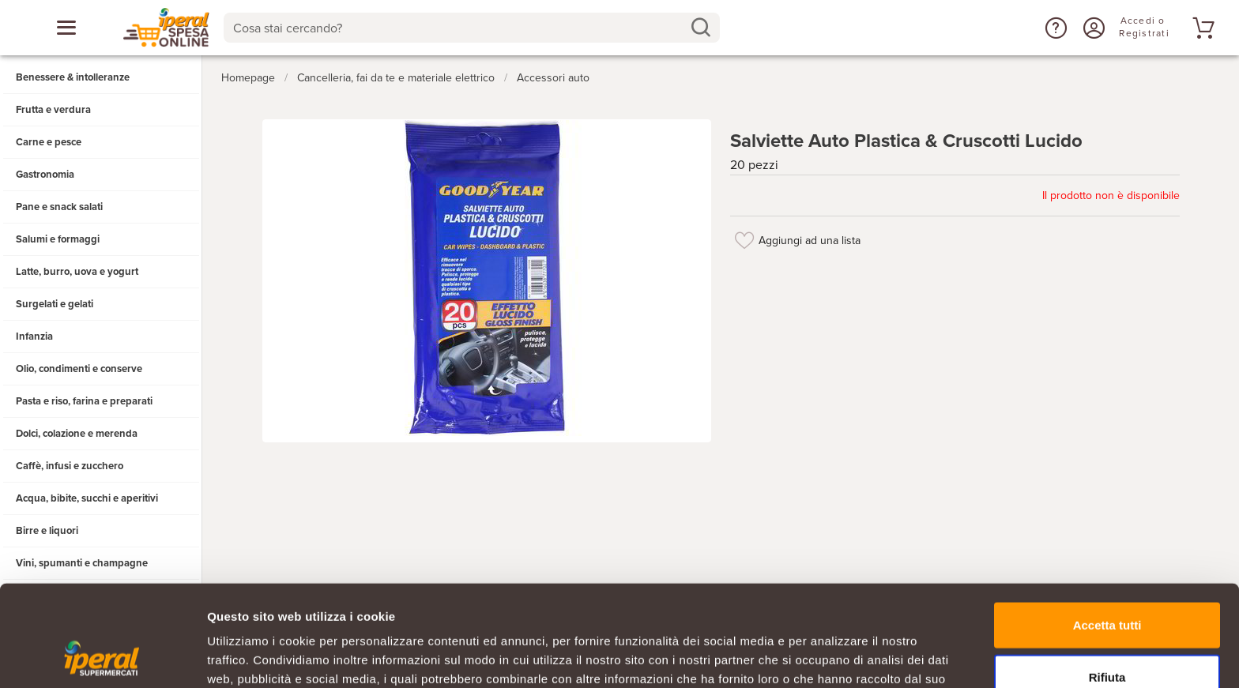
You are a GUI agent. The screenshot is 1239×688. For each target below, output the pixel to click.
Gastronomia (45, 174)
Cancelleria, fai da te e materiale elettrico (396, 78)
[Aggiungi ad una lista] (744, 240)
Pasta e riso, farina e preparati (84, 401)
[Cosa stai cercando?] (459, 27)
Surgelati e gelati (54, 304)
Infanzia (34, 336)
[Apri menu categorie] (66, 28)
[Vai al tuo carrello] (1201, 28)
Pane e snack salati (59, 207)
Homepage (248, 78)
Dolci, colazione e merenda (76, 433)
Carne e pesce (48, 142)
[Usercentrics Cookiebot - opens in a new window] (102, 657)
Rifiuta (1107, 585)
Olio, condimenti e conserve (79, 369)
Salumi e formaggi (58, 239)
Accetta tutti (1107, 532)
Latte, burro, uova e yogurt (77, 271)
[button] (1054, 28)
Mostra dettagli (831, 657)
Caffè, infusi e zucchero (69, 466)
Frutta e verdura (53, 109)
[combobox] (472, 28)
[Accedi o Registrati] (1092, 28)
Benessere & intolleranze (73, 77)
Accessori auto (553, 78)
